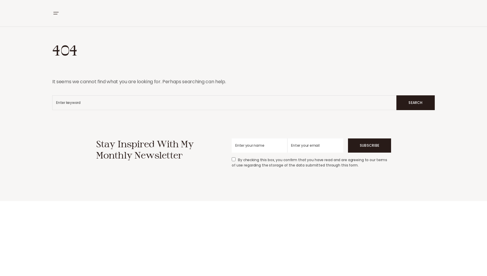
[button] (55, 13)
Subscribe (369, 145)
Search (415, 102)
